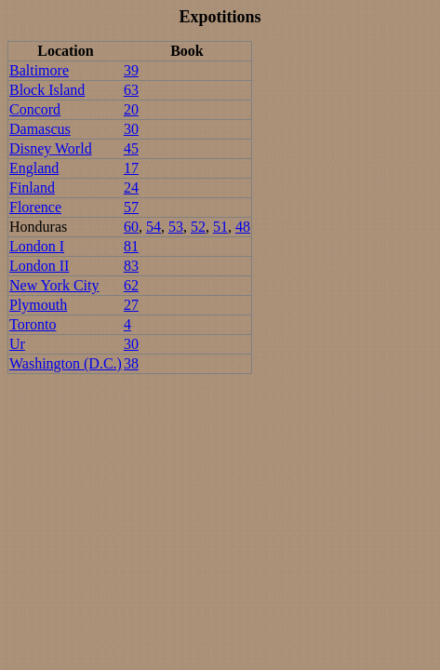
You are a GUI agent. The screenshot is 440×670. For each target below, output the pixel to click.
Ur (17, 344)
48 (242, 226)
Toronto (32, 324)
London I (36, 246)
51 (220, 226)
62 (131, 285)
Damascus (40, 129)
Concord (34, 109)
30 (131, 129)
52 (198, 226)
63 (131, 90)
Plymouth (38, 305)
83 (131, 266)
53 (175, 226)
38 (131, 363)
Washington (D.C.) (65, 363)
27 (131, 305)
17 (131, 168)
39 (131, 70)
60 (131, 226)
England (34, 168)
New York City (54, 285)
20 (131, 109)
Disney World (50, 148)
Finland (32, 187)
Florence (35, 207)
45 (131, 148)
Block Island (47, 90)
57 (131, 207)
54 (153, 226)
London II (39, 266)
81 (131, 246)
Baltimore (39, 70)
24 (131, 187)
